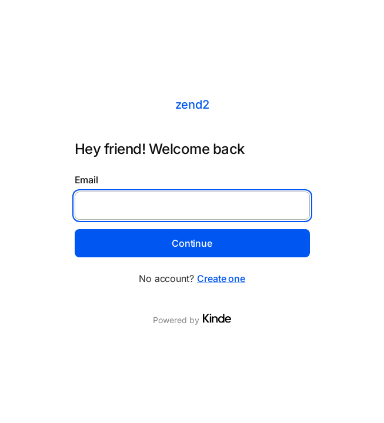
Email (87, 180)
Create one (221, 278)
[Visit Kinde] (217, 318)
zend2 (192, 105)
